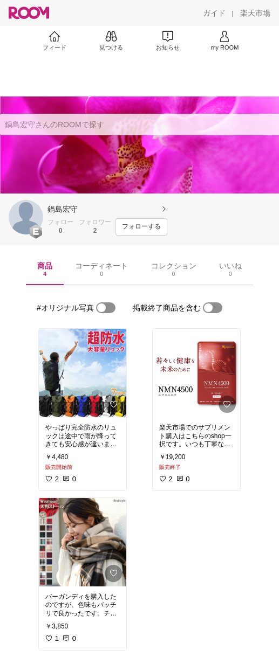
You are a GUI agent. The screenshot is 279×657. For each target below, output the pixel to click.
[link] (82, 373)
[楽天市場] (255, 13)
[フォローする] (141, 227)
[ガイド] (214, 13)
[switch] (105, 307)
